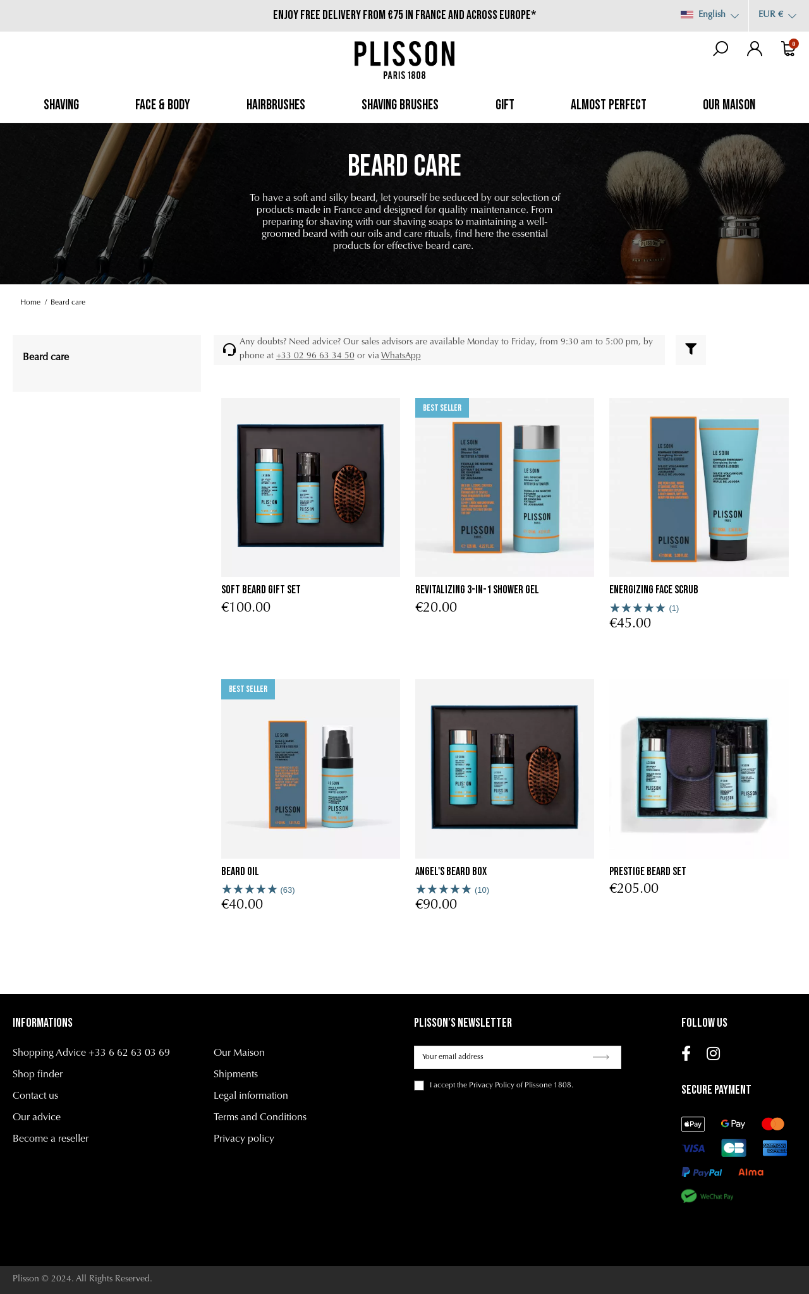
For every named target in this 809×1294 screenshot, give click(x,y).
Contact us (35, 1096)
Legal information (251, 1096)
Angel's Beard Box (451, 871)
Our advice (37, 1118)
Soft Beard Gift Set (261, 589)
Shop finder (38, 1075)
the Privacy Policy (485, 1085)
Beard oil (240, 871)
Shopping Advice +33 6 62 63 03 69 (91, 1053)
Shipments (236, 1075)
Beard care (46, 358)
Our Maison (239, 1053)
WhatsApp (401, 356)
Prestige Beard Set (647, 871)
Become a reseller (50, 1139)
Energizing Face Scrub (653, 589)
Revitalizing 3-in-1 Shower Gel (477, 589)
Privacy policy (244, 1139)
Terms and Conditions (260, 1118)
